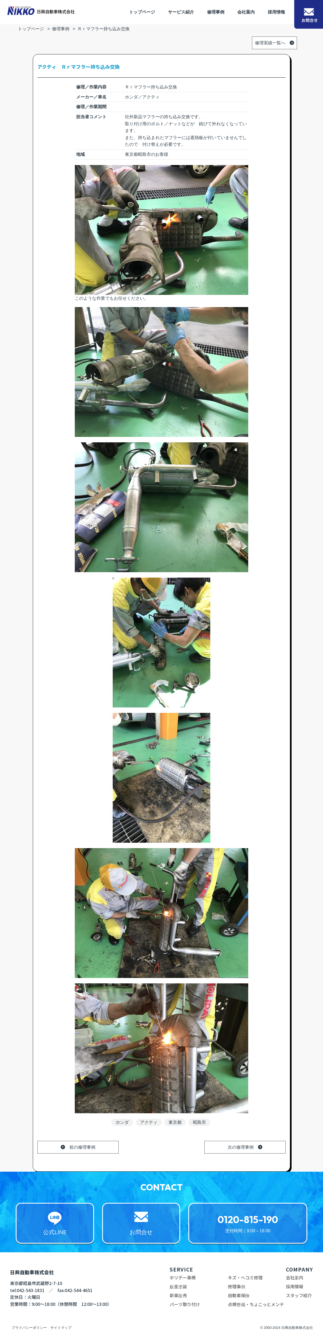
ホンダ (122, 1122)
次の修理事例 (241, 1147)
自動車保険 (239, 1295)
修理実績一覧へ (270, 43)
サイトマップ (61, 1328)
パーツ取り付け (185, 1304)
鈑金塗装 (178, 1286)
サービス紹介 (181, 12)
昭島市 (199, 1122)
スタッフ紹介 (299, 1295)
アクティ (148, 1122)
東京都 (175, 1122)
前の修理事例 (82, 1147)
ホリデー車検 (183, 1277)
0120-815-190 (248, 1220)
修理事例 (215, 12)
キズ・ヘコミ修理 (245, 1277)
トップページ (142, 12)
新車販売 (178, 1295)
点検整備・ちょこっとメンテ (256, 1304)
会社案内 (246, 12)
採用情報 (276, 12)
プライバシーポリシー (29, 1328)
